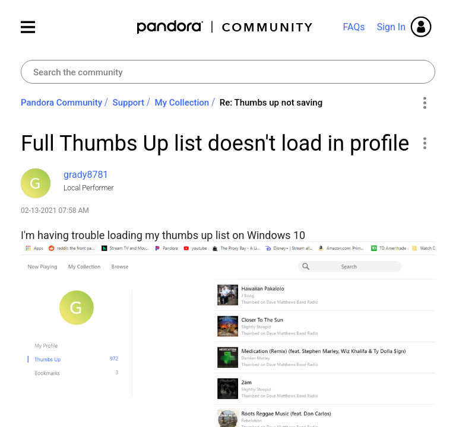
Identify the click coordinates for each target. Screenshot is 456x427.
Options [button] (424, 103)
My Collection (182, 102)
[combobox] (228, 72)
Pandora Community (225, 27)
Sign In (391, 27)
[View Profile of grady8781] (86, 174)
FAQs (354, 27)
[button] (424, 143)
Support (128, 102)
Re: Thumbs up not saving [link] (271, 102)
